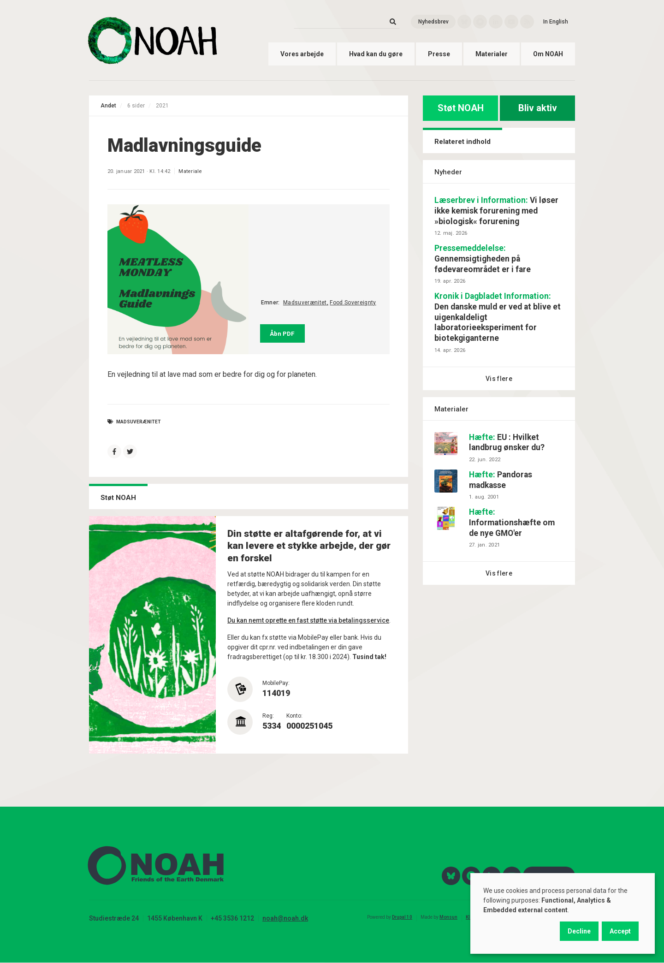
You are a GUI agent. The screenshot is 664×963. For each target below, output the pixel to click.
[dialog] (562, 913)
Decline (579, 931)
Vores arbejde (302, 54)
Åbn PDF (282, 333)
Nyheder (448, 172)
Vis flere (499, 378)
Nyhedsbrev (433, 21)
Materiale (190, 171)
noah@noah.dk (285, 918)
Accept (620, 931)
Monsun (448, 917)
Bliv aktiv (537, 107)
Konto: (294, 716)
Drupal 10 (402, 917)
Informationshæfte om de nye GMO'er (512, 522)
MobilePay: (276, 683)
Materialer (491, 54)
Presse (439, 54)
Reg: (268, 716)
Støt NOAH (461, 107)
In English (555, 21)
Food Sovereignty (353, 302)
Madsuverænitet (305, 302)
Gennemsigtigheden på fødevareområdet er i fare (482, 259)
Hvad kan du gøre (376, 54)
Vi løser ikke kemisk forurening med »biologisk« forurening (496, 211)
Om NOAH (548, 54)
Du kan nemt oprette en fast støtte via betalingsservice (308, 620)
